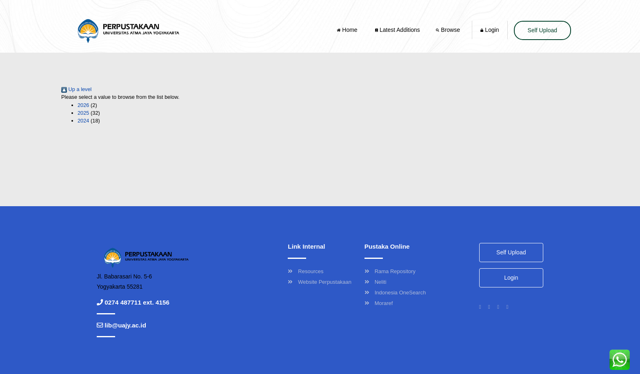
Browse (448, 30)
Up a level (76, 89)
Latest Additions (397, 30)
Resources (305, 271)
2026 (83, 105)
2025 (83, 113)
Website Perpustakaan (319, 282)
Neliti (375, 282)
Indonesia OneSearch (395, 292)
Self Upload (542, 30)
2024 (83, 121)
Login (489, 30)
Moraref (378, 303)
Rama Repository (390, 271)
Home (348, 30)
